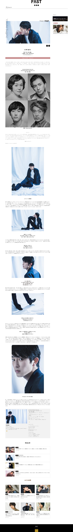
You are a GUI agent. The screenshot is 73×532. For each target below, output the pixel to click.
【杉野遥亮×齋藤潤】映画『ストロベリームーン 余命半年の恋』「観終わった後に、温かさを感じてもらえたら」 (28, 514)
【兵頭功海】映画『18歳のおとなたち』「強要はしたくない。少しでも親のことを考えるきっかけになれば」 (12, 496)
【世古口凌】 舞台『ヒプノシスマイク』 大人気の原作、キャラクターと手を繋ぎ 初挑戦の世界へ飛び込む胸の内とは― (12, 514)
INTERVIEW (38, 511)
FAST (35, 527)
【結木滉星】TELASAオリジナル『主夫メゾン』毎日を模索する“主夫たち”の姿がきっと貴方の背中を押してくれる (43, 496)
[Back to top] (36, 530)
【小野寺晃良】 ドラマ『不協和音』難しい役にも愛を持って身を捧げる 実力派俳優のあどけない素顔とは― (43, 514)
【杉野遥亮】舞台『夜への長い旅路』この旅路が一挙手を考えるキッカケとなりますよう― (28, 456)
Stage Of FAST (10, 511)
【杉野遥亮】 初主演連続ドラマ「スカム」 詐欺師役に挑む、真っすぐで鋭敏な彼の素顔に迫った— (29, 464)
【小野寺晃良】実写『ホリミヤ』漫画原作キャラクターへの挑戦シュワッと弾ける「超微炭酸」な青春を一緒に (31, 448)
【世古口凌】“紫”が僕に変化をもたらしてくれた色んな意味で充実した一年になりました (61, 33)
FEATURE (7, 511)
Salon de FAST (23, 511)
